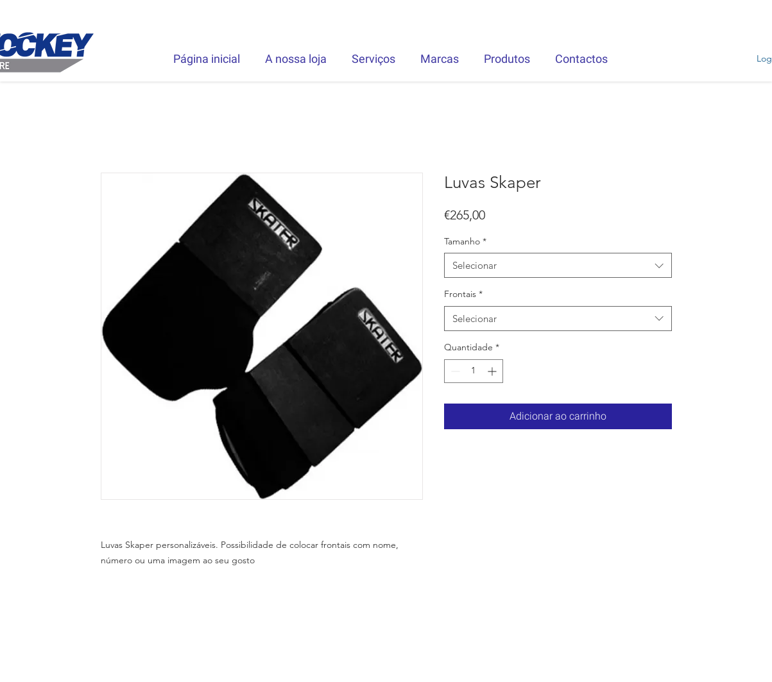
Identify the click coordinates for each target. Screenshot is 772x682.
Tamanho (465, 241)
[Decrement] (454, 371)
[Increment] (493, 371)
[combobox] (558, 265)
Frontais (463, 294)
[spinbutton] (473, 371)
